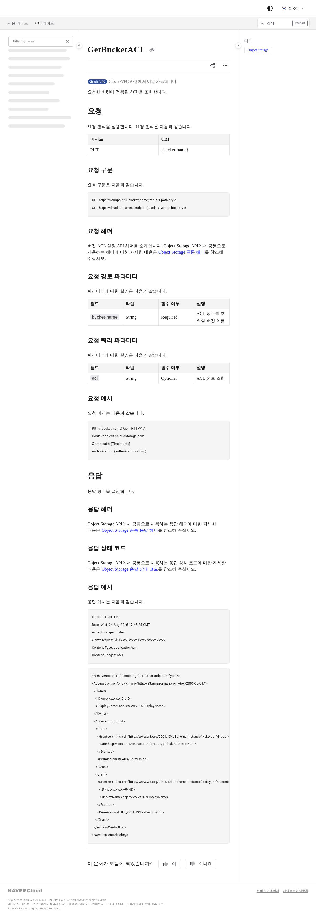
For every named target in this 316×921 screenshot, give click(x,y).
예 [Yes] (169, 864)
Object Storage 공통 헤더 (181, 252)
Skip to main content (26, 8)
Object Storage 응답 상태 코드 (129, 569)
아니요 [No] (201, 864)
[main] (158, 456)
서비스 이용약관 (268, 891)
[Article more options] (225, 65)
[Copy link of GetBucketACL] (152, 50)
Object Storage (258, 50)
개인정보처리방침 (295, 891)
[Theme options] (270, 8)
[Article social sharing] (212, 65)
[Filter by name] (40, 41)
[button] (283, 23)
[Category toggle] (79, 45)
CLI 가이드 (44, 23)
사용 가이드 (18, 23)
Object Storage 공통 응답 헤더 (129, 530)
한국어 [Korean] (290, 8)
